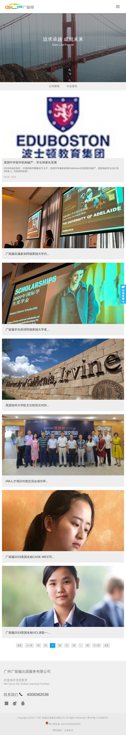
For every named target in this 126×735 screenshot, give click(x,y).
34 (45, 645)
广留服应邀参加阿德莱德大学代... (27, 253)
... (81, 645)
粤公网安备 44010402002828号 (63, 723)
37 (67, 645)
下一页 (97, 645)
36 (60, 645)
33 (38, 645)
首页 (19, 645)
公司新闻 (54, 86)
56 (87, 645)
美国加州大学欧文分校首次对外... (27, 405)
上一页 (29, 645)
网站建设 (57, 730)
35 (53, 645)
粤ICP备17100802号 (97, 717)
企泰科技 (68, 730)
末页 (106, 645)
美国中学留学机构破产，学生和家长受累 (30, 162)
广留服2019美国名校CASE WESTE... (30, 557)
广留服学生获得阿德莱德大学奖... (27, 329)
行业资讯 (72, 86)
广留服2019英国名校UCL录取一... (28, 632)
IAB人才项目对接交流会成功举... (27, 481)
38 (74, 645)
